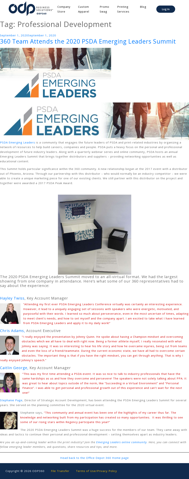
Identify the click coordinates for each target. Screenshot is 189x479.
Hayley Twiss (12, 298)
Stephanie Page (11, 400)
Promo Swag (104, 9)
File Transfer (60, 471)
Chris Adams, (12, 330)
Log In (166, 9)
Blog (143, 6)
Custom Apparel (83, 9)
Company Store (64, 9)
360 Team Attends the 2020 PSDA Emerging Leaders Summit (88, 41)
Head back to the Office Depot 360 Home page (94, 458)
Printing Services (123, 9)
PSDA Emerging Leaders (17, 142)
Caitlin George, (14, 367)
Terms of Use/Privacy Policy (96, 471)
